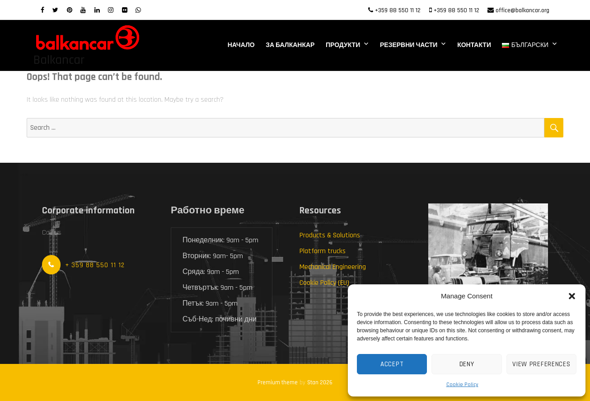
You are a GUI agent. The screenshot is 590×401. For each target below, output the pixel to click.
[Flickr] (124, 10)
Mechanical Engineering (333, 267)
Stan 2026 (319, 382)
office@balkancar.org (522, 10)
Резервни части (408, 45)
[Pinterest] (69, 10)
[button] (571, 296)
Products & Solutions (330, 235)
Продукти (343, 45)
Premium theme (278, 382)
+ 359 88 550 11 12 (95, 265)
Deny (466, 364)
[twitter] (55, 10)
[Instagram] (110, 10)
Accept (391, 364)
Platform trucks (323, 251)
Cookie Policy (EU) (324, 283)
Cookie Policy (462, 384)
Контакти (474, 45)
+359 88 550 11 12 (398, 10)
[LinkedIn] (97, 10)
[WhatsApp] (138, 10)
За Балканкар (290, 45)
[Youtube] (83, 10)
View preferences (541, 364)
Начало (241, 45)
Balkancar (58, 60)
